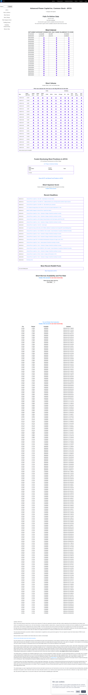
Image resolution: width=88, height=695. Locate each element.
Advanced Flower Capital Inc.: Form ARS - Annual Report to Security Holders (40, 220)
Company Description (51, 11)
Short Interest (7, 15)
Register (81, 1)
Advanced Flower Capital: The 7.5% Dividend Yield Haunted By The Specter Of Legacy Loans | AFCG (44, 261)
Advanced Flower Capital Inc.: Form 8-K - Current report (36, 246)
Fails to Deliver (6, 12)
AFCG (6, 10)
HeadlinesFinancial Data (7, 25)
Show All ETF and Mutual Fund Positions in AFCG (51, 200)
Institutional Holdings (69, 1)
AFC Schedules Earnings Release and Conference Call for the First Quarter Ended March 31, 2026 (43, 229)
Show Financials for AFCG (51, 292)
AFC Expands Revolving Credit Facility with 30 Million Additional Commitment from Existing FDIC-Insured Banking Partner (48, 249)
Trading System (60, 1)
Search (76, 1)
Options (53, 1)
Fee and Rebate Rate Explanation (51, 344)
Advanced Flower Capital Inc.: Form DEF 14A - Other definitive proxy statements (40, 226)
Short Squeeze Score (6, 20)
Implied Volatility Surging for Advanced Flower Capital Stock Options (38, 232)
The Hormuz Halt (29, 281)
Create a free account (51, 210)
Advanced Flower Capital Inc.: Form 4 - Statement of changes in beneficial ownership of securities (43, 235)
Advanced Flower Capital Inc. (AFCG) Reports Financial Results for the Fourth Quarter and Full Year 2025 (45, 241)
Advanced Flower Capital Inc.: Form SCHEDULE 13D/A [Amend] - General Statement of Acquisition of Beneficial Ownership (48, 252)
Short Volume (7, 17)
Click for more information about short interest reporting (25, 660)
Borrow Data (7, 29)
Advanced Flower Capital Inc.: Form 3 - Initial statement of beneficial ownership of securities (42, 264)
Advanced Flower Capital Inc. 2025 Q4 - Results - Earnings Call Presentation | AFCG (41, 275)
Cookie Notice (77, 687)
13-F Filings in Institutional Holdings (51, 185)
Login (86, 1)
